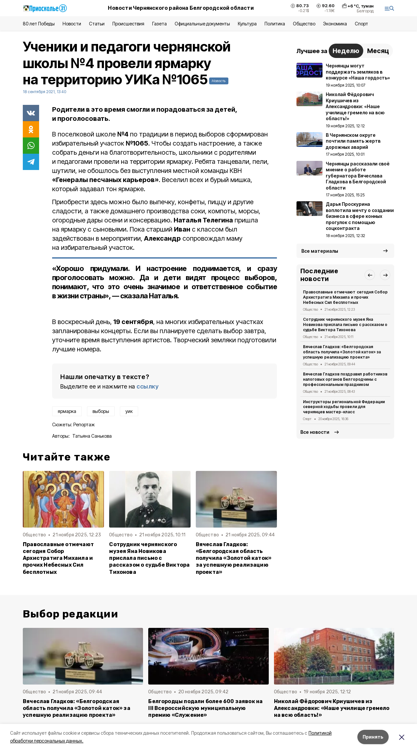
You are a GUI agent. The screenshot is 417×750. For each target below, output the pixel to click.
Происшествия (128, 23)
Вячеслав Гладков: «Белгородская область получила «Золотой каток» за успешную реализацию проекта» (234, 558)
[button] (370, 275)
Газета (159, 23)
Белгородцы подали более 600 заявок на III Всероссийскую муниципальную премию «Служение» (205, 708)
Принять (373, 737)
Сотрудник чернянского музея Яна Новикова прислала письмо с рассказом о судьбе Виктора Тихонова (149, 558)
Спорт (361, 23)
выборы (101, 411)
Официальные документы (202, 23)
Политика (275, 23)
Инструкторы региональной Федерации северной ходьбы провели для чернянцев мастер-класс (344, 407)
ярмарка (67, 411)
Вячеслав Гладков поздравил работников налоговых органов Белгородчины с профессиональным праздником (345, 379)
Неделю (346, 51)
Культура (247, 23)
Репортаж (84, 424)
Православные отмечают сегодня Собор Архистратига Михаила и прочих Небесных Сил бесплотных (58, 558)
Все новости (314, 432)
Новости (72, 23)
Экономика (335, 23)
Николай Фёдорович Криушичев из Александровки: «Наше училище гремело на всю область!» (332, 708)
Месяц (378, 51)
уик (129, 411)
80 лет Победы (39, 23)
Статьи (97, 23)
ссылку (148, 386)
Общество (304, 23)
